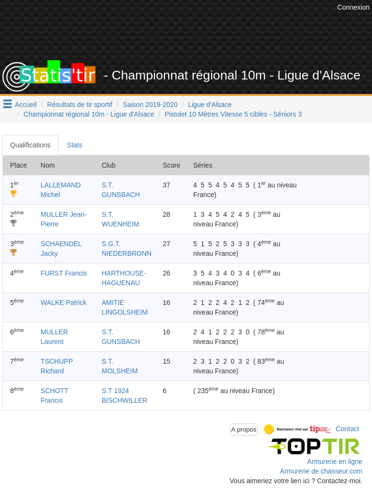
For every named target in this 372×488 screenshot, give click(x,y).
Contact (347, 429)
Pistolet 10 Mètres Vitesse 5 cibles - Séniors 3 (233, 114)
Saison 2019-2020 (150, 104)
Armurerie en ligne (334, 461)
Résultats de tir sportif (79, 104)
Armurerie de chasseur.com (321, 471)
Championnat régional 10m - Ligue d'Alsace (89, 114)
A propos (244, 429)
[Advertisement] (194, 36)
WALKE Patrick (63, 302)
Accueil (26, 104)
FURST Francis (63, 273)
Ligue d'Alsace (210, 104)
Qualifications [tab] (30, 145)
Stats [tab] (74, 145)
